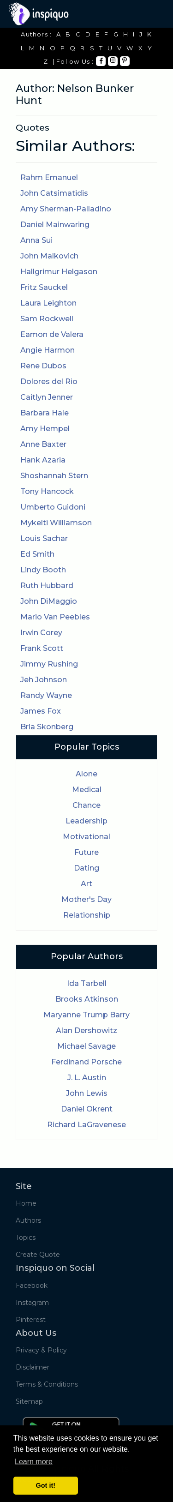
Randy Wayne (46, 695)
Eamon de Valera (52, 334)
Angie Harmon (47, 350)
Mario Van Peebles (55, 617)
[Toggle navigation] (151, 14)
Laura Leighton (48, 303)
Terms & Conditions (47, 1384)
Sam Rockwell (46, 318)
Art (86, 883)
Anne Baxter (43, 444)
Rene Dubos (43, 365)
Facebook (32, 1285)
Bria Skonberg (46, 726)
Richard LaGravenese (86, 1124)
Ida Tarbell (87, 983)
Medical (86, 789)
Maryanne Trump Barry (86, 1014)
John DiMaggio (48, 601)
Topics (26, 1237)
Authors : (36, 34)
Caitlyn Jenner (46, 397)
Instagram (32, 1302)
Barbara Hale (44, 413)
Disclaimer (32, 1367)
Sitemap (29, 1401)
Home (26, 1203)
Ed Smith (37, 554)
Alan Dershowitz (86, 1030)
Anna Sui (36, 240)
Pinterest (31, 1320)
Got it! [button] (45, 1485)
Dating (86, 868)
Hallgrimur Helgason (58, 271)
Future (86, 852)
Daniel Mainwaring (54, 224)
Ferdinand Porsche (86, 1061)
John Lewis (86, 1093)
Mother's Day (86, 899)
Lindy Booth (43, 569)
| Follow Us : (73, 61)
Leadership (86, 821)
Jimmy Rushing (49, 664)
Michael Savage (86, 1046)
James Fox (40, 711)
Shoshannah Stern (54, 475)
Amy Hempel (45, 428)
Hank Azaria (43, 460)
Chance (86, 805)
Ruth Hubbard (46, 585)
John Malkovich (49, 256)
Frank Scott (41, 648)
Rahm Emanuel (49, 177)
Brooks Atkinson (86, 999)
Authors (28, 1220)
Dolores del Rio (49, 381)
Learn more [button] (34, 1462)
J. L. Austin (86, 1077)
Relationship (86, 915)
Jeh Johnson (43, 679)
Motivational (86, 836)
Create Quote (38, 1254)
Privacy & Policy (41, 1350)
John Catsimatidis (54, 193)
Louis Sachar (44, 538)
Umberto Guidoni (52, 507)
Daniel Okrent (87, 1109)
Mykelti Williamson (56, 522)
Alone (86, 773)
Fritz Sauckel (44, 287)
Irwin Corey (41, 632)
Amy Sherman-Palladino (65, 208)
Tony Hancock (47, 491)
